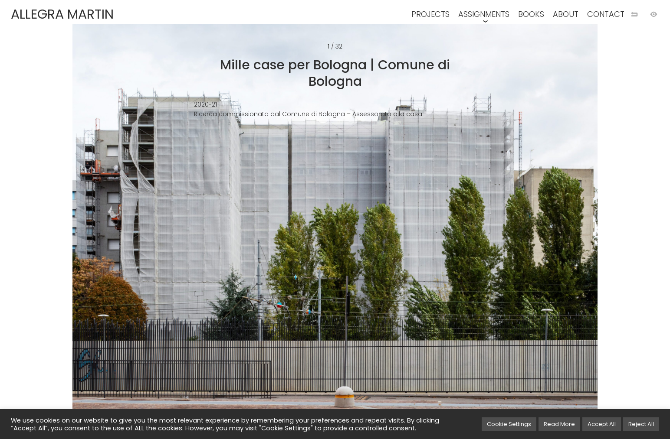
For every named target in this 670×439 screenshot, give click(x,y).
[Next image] (496, 233)
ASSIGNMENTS (483, 14)
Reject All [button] (641, 424)
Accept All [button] (602, 424)
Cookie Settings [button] (509, 424)
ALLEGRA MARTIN (62, 14)
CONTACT (605, 14)
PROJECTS (430, 14)
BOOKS (531, 14)
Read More (559, 424)
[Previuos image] (174, 233)
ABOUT (565, 14)
